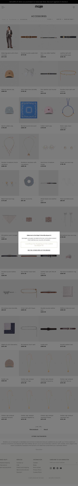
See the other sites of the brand (39, 250)
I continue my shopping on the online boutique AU (39, 244)
